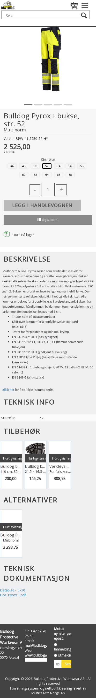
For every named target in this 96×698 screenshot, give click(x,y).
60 (23, 174)
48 (23, 166)
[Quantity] (48, 189)
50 (35, 166)
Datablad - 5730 (12, 590)
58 (81, 166)
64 (47, 174)
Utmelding (66, 655)
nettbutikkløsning (58, 688)
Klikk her (8, 390)
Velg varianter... (50, 220)
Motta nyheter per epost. (63, 633)
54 (58, 166)
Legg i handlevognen (42, 205)
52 (47, 166)
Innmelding (62, 649)
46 (12, 166)
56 (70, 166)
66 (58, 174)
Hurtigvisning (12, 458)
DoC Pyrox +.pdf (13, 595)
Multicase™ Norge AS (48, 693)
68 (70, 174)
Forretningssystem (24, 688)
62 (35, 174)
